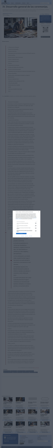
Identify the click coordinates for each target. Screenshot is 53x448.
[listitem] (26, 221)
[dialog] (26, 224)
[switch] (35, 223)
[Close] (39, 212)
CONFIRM (21, 233)
